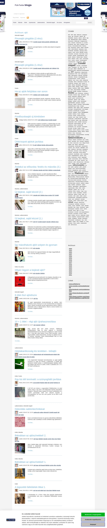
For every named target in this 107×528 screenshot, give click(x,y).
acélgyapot (84, 34)
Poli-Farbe (23, 5)
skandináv (70, 195)
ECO (76, 73)
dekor (75, 68)
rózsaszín (70, 192)
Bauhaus (84, 45)
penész (79, 171)
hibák (75, 107)
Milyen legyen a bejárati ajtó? (30, 270)
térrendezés (75, 213)
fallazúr (85, 86)
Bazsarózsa (73, 47)
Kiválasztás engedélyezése (93, 512)
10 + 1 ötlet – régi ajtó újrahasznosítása (35, 321)
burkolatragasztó (80, 55)
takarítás (87, 205)
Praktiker (73, 184)
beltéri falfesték (74, 49)
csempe (77, 60)
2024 (70, 249)
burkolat (74, 55)
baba (75, 44)
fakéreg (73, 84)
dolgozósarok (77, 72)
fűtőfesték (80, 96)
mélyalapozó (85, 149)
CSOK (69, 67)
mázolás (40, 170)
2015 (70, 267)
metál (81, 154)
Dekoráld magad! (51, 22)
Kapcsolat (22, 17)
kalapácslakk (71, 121)
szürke (82, 205)
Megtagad (93, 517)
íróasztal (81, 117)
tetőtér (85, 213)
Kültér (25, 22)
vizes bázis (49, 490)
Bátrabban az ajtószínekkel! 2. (30, 435)
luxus (80, 142)
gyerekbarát (83, 101)
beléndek (86, 47)
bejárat (21, 197)
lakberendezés (37, 354)
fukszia (69, 96)
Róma (74, 191)
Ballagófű (83, 44)
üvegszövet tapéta (81, 216)
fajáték (69, 84)
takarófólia (70, 207)
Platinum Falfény (71, 176)
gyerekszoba (71, 102)
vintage (74, 221)
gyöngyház (78, 102)
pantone (70, 170)
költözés (70, 133)
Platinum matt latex (80, 176)
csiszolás (78, 65)
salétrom (75, 194)
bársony (70, 45)
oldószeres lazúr (80, 161)
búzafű (69, 57)
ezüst (80, 83)
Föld (88, 94)
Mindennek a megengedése (93, 507)
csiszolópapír (84, 65)
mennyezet (76, 150)
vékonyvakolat (71, 219)
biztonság (81, 50)
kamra (75, 121)
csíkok (84, 61)
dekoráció (46, 412)
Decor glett (70, 68)
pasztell (75, 171)
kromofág (87, 134)
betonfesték (70, 50)
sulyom (84, 195)
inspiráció (70, 117)
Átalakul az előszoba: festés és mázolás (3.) (37, 167)
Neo (75, 160)
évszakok (76, 83)
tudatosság (83, 215)
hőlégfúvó (75, 112)
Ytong (74, 223)
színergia (76, 202)
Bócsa (86, 50)
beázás (78, 47)
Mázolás (20, 22)
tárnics (81, 208)
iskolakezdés (71, 118)
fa (33, 145)
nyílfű (74, 161)
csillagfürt (70, 63)
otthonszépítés (45, 42)
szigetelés (70, 200)
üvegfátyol (74, 216)
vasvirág (79, 218)
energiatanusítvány (72, 78)
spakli (77, 195)
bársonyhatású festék (77, 45)
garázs (84, 96)
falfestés (78, 86)
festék (74, 91)
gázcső (73, 97)
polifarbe (83, 183)
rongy (82, 191)
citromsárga (85, 58)
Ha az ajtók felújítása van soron (31, 91)
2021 (70, 255)
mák (73, 144)
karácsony (84, 121)
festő (76, 93)
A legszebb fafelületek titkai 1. (30, 487)
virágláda (81, 221)
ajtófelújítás (53, 42)
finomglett (70, 94)
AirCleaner (76, 36)
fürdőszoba (74, 96)
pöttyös (87, 183)
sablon (41, 412)
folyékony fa (57, 382)
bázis (69, 47)
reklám (83, 187)
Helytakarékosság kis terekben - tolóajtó (35, 351)
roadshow (70, 191)
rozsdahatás (79, 192)
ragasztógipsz (76, 186)
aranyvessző (78, 42)
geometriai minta (79, 97)
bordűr (77, 52)
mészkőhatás (76, 154)
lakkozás (70, 139)
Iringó (77, 117)
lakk (84, 138)
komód (74, 129)
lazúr (44, 490)
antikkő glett (77, 41)
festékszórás (85, 91)
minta (85, 155)
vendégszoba (78, 219)
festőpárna (86, 93)
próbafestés (78, 184)
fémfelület (83, 89)
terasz (82, 210)
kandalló (80, 121)
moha (69, 157)
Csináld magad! (37, 42)
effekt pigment (74, 75)
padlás (72, 166)
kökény (83, 131)
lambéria (74, 139)
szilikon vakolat (80, 200)
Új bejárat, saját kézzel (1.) (28, 218)
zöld (18, 441)
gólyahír (75, 101)
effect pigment (84, 73)
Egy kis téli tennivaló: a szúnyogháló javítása (38, 379)
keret (16, 385)
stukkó (81, 195)
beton (86, 49)
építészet (83, 78)
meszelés (70, 152)
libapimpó (87, 141)
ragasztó (70, 186)
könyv (74, 133)
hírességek (70, 109)
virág (77, 221)
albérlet (84, 37)
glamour (75, 99)
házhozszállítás (86, 104)
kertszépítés (84, 126)
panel (73, 168)
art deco (86, 42)
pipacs (69, 173)
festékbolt (79, 91)
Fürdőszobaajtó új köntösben (30, 116)
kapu (37, 439)
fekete (59, 439)
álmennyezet (70, 41)
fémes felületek (77, 89)
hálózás (75, 104)
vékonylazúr (84, 218)
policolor (78, 183)
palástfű (84, 166)
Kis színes (59, 22)
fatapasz (70, 88)
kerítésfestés (71, 126)
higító (81, 107)
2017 (69, 34)
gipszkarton (70, 99)
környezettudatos (71, 134)
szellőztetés (77, 199)
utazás (87, 215)
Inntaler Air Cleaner (81, 115)
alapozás (76, 37)
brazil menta (81, 53)
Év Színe (85, 81)
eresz (74, 80)
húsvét (78, 113)
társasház (70, 210)
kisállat (79, 128)
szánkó (69, 199)
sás (86, 194)
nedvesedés (85, 158)
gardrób (69, 97)
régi (40, 465)
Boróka (43, 145)
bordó (74, 52)
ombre (69, 163)
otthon (28, 357)
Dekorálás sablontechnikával (30, 409)
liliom (71, 142)
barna (86, 44)
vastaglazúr (74, 218)
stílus (53, 439)
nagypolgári (84, 157)
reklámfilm (70, 189)
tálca (74, 207)
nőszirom (83, 160)
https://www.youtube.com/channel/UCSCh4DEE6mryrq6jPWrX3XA (79, 298)
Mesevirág (85, 150)
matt (74, 147)
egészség (80, 75)
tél (80, 210)
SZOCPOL (78, 205)
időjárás (82, 113)
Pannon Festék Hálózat (80, 168)
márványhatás (85, 146)
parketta (84, 170)
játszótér (73, 120)
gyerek (78, 101)
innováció (70, 115)
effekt (69, 75)
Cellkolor (17, 44)
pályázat (70, 168)
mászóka (70, 147)
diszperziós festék (72, 70)
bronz (86, 53)
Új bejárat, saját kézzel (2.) (28, 192)
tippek (16, 357)
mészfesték (70, 154)
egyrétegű (85, 75)
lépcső (69, 141)
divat (69, 72)
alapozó (17, 224)
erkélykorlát (85, 80)
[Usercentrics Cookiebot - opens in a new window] (11, 524)
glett (79, 99)
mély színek (79, 149)
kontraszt (79, 129)
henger (77, 105)
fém (69, 89)
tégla (78, 210)
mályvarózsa (81, 144)
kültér (69, 136)
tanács (77, 207)
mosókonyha (74, 157)
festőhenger (80, 93)
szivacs (73, 205)
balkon (78, 44)
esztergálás (70, 81)
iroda (85, 117)
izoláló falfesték (77, 118)
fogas (79, 94)
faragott (43, 465)
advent (69, 36)
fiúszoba (75, 94)
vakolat (69, 218)
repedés (75, 189)
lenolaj (87, 139)
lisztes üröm (75, 142)
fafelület (41, 439)
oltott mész (86, 161)
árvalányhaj (70, 44)
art (82, 42)
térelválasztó (71, 211)
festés (71, 93)
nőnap (78, 160)
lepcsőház (74, 141)
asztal (16, 415)
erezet (58, 490)
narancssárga (75, 158)
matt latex (77, 147)
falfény (73, 86)
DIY (26, 44)
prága (69, 184)
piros (56, 439)
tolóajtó (55, 354)
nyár (34, 490)
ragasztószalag (71, 187)
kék (16, 441)
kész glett (70, 128)
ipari (74, 117)
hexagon (82, 105)
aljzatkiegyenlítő (74, 39)
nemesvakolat (71, 160)
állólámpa (85, 39)
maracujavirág (71, 146)
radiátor (83, 184)
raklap (76, 187)
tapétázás (77, 208)
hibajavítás (70, 107)
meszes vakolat (82, 152)
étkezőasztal (80, 81)
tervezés (81, 213)
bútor (86, 55)
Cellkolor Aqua (44, 120)
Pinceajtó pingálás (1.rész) (28, 65)
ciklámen (73, 58)
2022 (70, 253)
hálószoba (70, 104)
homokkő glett (76, 110)
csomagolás (74, 67)
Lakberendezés (41, 22)
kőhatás (79, 131)
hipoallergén (86, 107)
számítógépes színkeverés (81, 197)
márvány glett (78, 146)
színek (49, 439)
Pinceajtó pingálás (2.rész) (28, 38)
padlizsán (76, 166)
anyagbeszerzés (83, 41)
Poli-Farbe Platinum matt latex (81, 181)
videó (86, 219)
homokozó (82, 110)
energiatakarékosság (82, 76)
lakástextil (77, 136)
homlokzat (70, 110)
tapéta (87, 207)
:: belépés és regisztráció (18, 13)
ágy (72, 36)
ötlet (58, 354)
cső (78, 67)
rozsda (74, 192)
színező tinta (81, 202)
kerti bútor (79, 126)
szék (19, 415)
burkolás (70, 55)
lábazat (72, 136)
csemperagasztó (83, 60)
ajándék (81, 36)
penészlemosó (85, 171)
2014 (70, 269)
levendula (82, 141)
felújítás (42, 382)
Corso (69, 60)
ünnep (69, 216)
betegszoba (81, 49)
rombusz (78, 191)
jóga (80, 120)
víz (84, 221)
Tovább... (30, 51)
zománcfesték (56, 170)
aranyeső (73, 42)
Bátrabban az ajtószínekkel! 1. (30, 462)
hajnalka (83, 102)
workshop (70, 223)
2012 (70, 273)
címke (77, 58)
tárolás (85, 208)
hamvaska (79, 104)
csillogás (75, 63)
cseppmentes (79, 61)
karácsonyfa (70, 123)
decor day (85, 67)
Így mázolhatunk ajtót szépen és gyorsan (36, 245)
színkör (69, 205)
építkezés (70, 80)
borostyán (76, 53)
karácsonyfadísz (77, 123)
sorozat (24, 357)
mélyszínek (70, 150)
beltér (69, 49)
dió (84, 68)
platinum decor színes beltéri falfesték (79, 175)
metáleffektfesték (75, 155)
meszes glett (75, 152)
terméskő (76, 211)
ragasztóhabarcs (83, 186)
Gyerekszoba (32, 22)
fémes (72, 89)
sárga (83, 194)
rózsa (85, 191)
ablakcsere (79, 34)
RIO (83, 189)
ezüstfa (83, 83)
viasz (83, 219)
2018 (72, 34)
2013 (70, 271)
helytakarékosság (48, 354)
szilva (85, 200)
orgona (77, 163)
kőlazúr (87, 131)
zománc (50, 195)
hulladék (70, 113)
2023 (70, 251)
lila (68, 142)
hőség (79, 112)
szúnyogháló (36, 382)
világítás (70, 221)
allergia (80, 39)
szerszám (83, 199)
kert (37, 490)
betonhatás (76, 50)
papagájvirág (75, 170)
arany (69, 42)
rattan (80, 187)
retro (79, 189)
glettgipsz (70, 101)
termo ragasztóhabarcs (84, 211)
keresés (90, 22)
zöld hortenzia (74, 224)
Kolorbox (70, 129)
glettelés (83, 99)
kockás (82, 128)
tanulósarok (82, 207)
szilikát (74, 200)
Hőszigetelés (67, 22)
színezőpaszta (71, 204)
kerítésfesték (80, 125)
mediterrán (73, 149)
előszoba (35, 170)
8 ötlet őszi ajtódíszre (26, 295)
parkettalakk (70, 171)
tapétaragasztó (71, 208)
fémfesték (70, 91)
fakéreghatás (78, 84)
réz (81, 189)
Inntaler (74, 115)
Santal (79, 194)
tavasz (74, 210)
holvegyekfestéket (77, 109)
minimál (81, 155)
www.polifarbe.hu (74, 284)
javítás (51, 382)
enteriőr (78, 78)
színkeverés (82, 204)
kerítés (75, 125)
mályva (76, 144)
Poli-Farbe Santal (71, 183)
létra (78, 141)
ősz (37, 298)
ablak (45, 382)
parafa (80, 170)
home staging (85, 109)
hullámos (74, 113)
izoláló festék (85, 118)
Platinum (79, 173)
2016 (70, 265)
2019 (70, 259)
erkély (80, 80)
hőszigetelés (84, 112)
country (73, 60)
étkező (75, 81)
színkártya (77, 204)
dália (81, 67)
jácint (69, 120)
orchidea (73, 163)
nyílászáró (70, 161)
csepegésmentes (71, 61)
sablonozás (37, 412)
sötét (74, 195)
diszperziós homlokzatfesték (83, 70)
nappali (69, 158)
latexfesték (79, 139)
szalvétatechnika (71, 197)
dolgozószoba (84, 72)
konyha (83, 129)
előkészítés (70, 76)
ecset (79, 73)
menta (80, 150)
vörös (87, 221)
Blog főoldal (16, 17)
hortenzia (70, 112)
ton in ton (78, 215)
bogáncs (70, 52)
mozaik (79, 157)
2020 (70, 257)
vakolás (87, 216)
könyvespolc (78, 133)
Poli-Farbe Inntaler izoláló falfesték (77, 178)
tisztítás (73, 215)
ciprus (80, 58)
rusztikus (85, 192)
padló (80, 166)
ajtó (57, 42)
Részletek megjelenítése (95, 524)
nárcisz (80, 158)
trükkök (20, 357)
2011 (70, 275)
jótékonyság (84, 120)
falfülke (82, 86)
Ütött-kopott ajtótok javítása (29, 141)
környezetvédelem (80, 134)
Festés (14, 22)
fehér (46, 170)
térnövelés (70, 213)
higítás (78, 107)
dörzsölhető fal (71, 73)
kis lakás (32, 357)
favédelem (75, 88)
